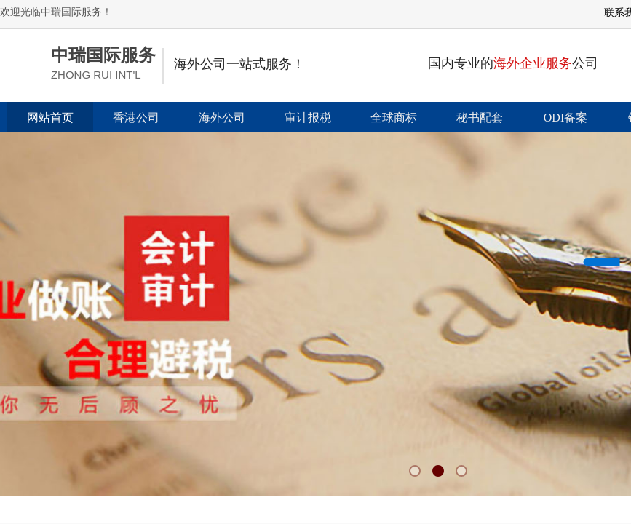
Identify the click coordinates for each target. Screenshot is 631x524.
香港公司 (136, 117)
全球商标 (393, 117)
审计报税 (308, 117)
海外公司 (222, 117)
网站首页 (50, 117)
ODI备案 (565, 117)
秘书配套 (479, 117)
